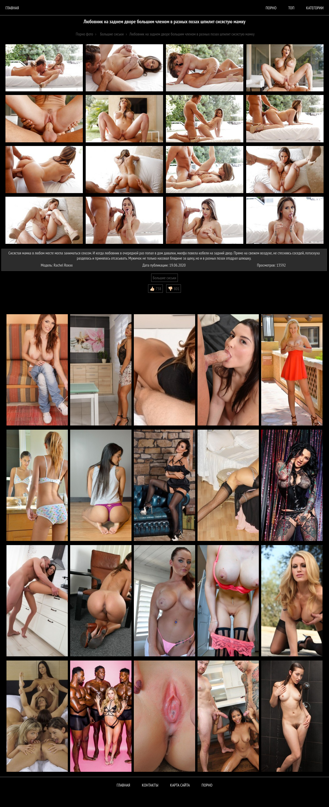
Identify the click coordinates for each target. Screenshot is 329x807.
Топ (291, 7)
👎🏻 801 (173, 288)
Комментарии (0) (16, 296)
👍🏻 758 (155, 288)
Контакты (150, 785)
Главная (12, 7)
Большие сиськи (164, 277)
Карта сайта (180, 785)
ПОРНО (207, 785)
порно (271, 7)
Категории (315, 7)
